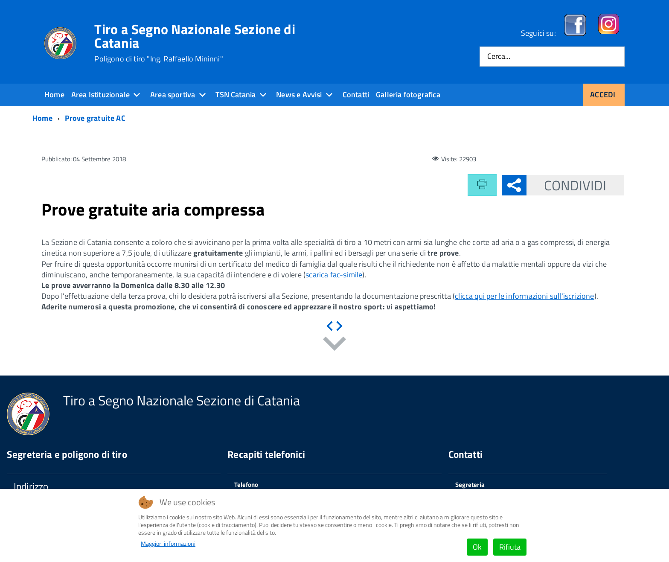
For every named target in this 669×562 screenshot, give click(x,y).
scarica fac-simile (333, 274)
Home (54, 94)
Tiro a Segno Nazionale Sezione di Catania (194, 42)
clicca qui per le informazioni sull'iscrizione (524, 296)
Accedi (602, 94)
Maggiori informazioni (168, 543)
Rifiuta (510, 547)
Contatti (356, 94)
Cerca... (498, 56)
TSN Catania (235, 94)
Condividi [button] (566, 185)
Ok (477, 547)
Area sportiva (172, 94)
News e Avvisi (299, 94)
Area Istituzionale (100, 94)
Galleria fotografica (408, 94)
